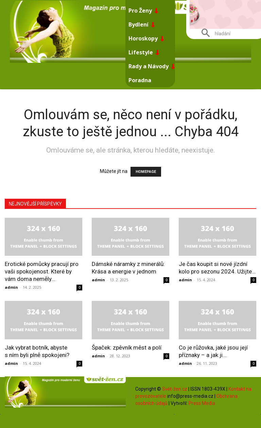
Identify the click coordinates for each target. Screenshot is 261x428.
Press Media (202, 403)
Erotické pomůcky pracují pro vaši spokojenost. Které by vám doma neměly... (42, 271)
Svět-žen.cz (174, 389)
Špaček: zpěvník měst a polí (126, 347)
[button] (213, 33)
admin (11, 287)
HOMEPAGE (146, 172)
